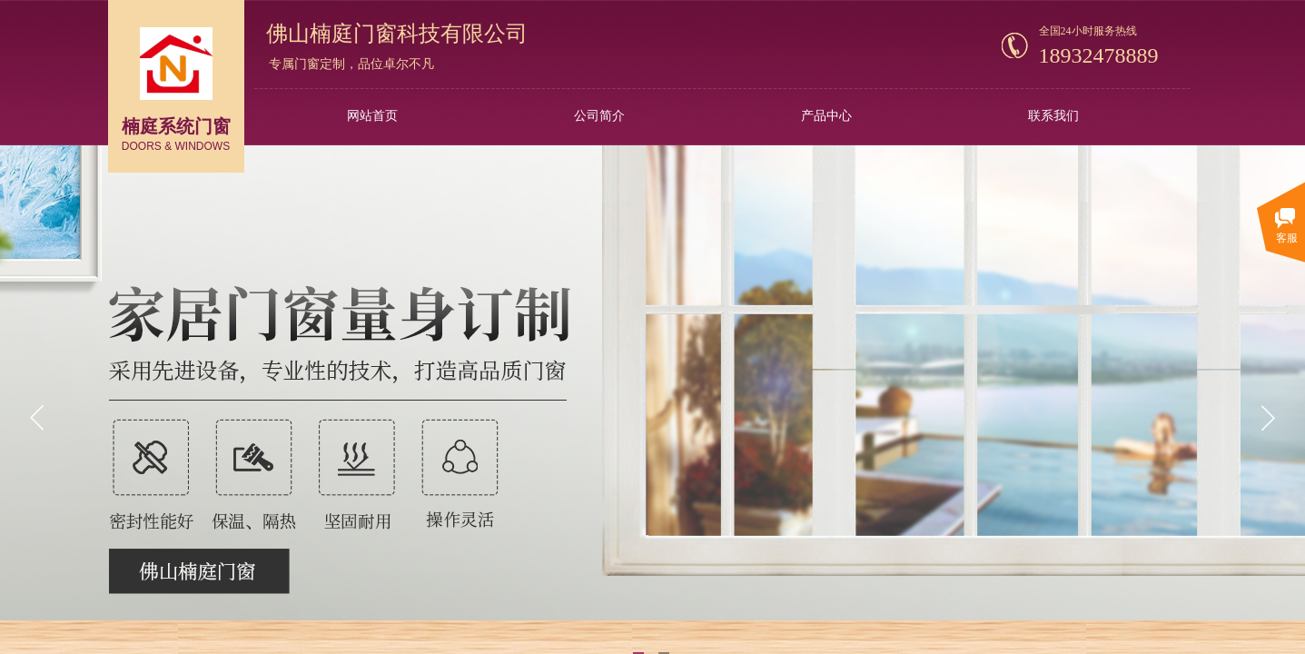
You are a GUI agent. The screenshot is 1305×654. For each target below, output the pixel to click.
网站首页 (372, 116)
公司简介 (599, 116)
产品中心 (826, 116)
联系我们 (1053, 116)
